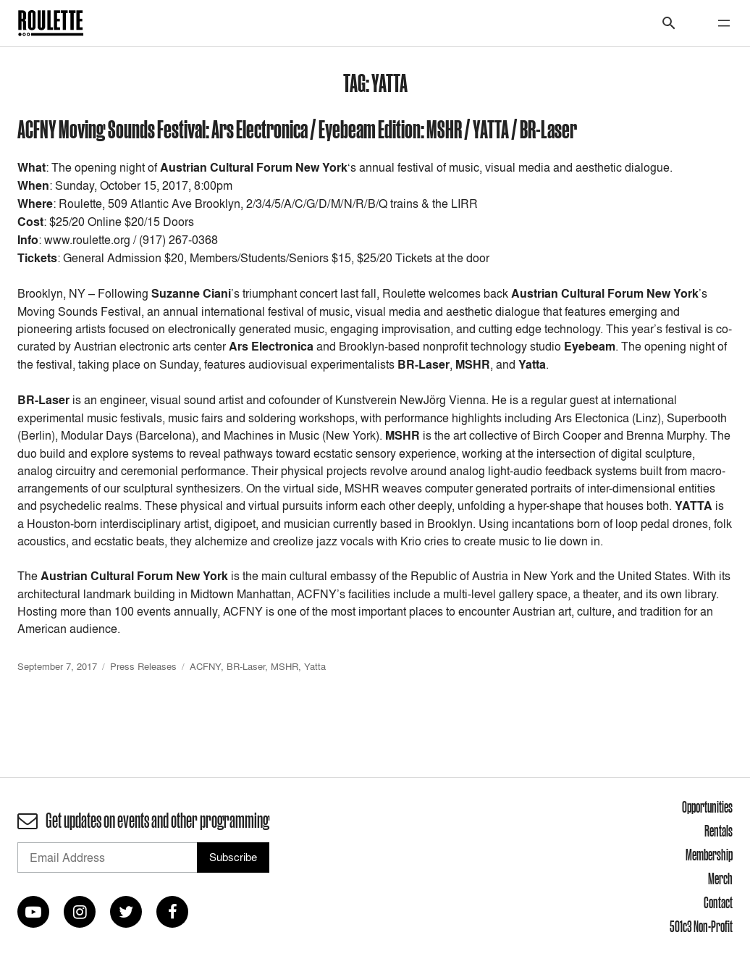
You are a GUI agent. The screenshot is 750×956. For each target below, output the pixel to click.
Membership (709, 854)
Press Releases (143, 666)
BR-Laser (246, 666)
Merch (720, 878)
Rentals (718, 830)
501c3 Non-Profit (701, 926)
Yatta (315, 666)
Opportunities (707, 806)
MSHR (284, 666)
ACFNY (205, 666)
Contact (718, 902)
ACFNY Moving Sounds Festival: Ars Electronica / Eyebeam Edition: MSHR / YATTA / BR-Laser (297, 128)
